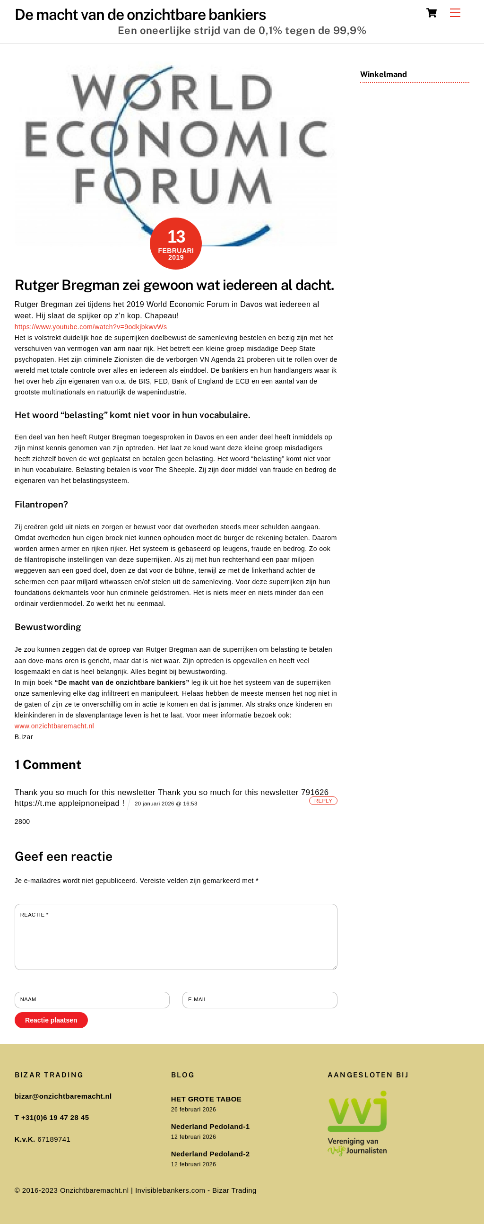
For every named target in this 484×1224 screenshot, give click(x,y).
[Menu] (455, 13)
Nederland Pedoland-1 (210, 1126)
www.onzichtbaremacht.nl (54, 726)
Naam (28, 999)
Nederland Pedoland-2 (210, 1154)
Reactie (34, 915)
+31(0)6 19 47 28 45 (55, 1117)
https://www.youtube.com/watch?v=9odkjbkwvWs (91, 327)
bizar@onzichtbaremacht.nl (63, 1096)
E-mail (197, 999)
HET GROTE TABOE (206, 1099)
